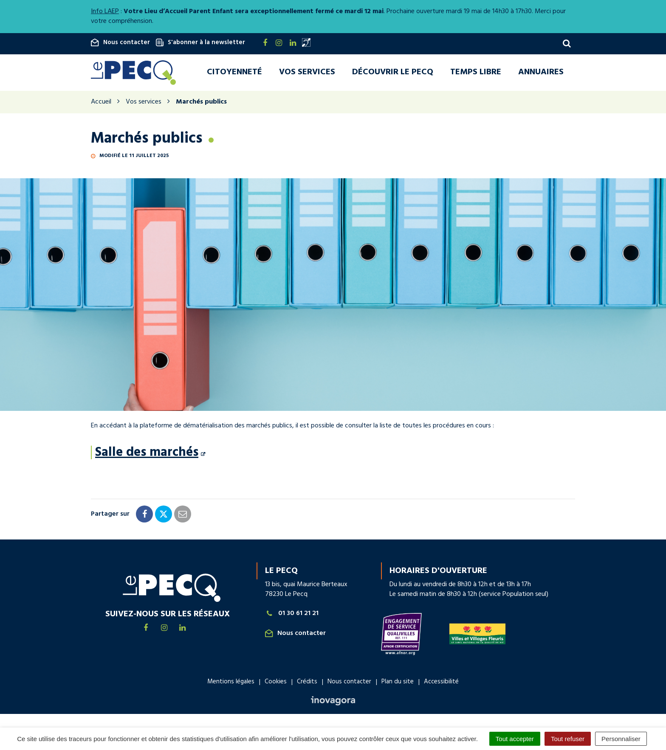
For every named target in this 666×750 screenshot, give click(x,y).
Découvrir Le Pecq (392, 73)
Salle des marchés (146, 454)
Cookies (276, 683)
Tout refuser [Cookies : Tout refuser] (567, 738)
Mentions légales (230, 683)
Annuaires (541, 73)
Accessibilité (441, 683)
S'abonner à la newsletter (200, 42)
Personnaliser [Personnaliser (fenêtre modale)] (621, 738)
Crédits (307, 683)
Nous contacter (120, 42)
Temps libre (475, 73)
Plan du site (397, 683)
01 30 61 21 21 (292, 615)
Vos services (307, 73)
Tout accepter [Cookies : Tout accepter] (515, 738)
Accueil (101, 103)
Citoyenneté (234, 73)
